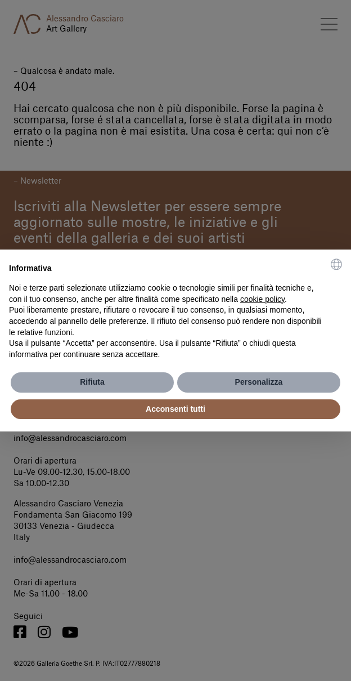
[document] (175, 310)
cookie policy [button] (262, 299)
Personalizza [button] (259, 381)
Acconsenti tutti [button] (175, 408)
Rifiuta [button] (92, 381)
